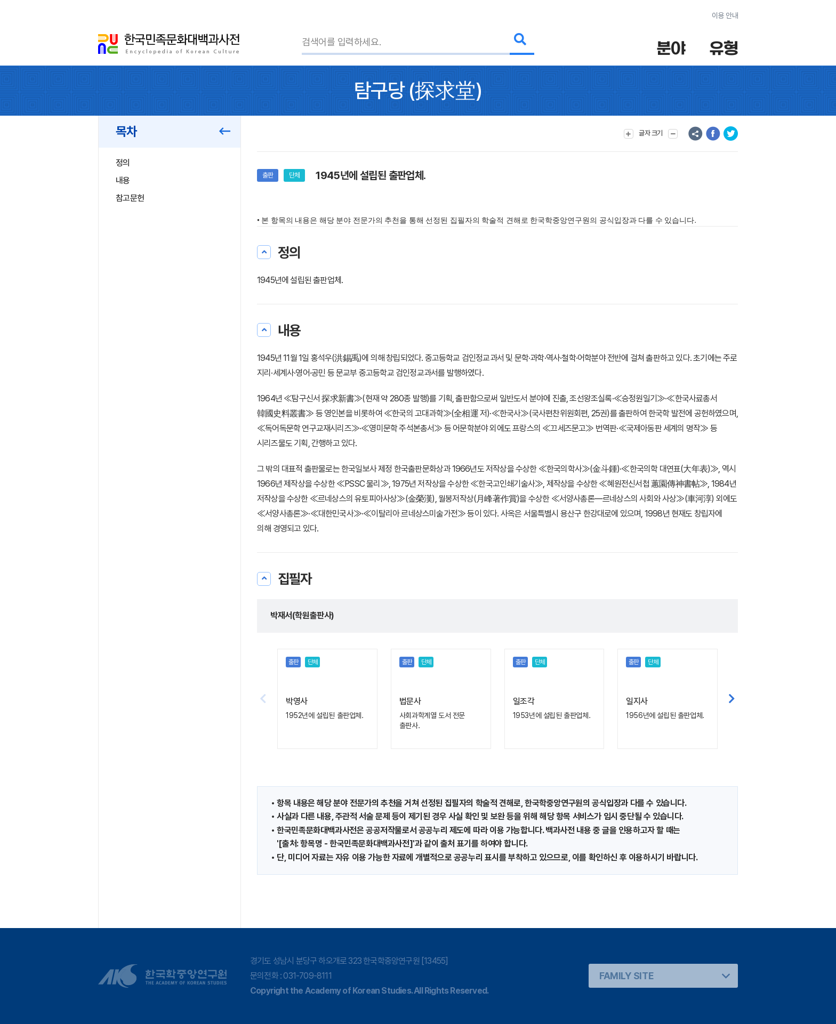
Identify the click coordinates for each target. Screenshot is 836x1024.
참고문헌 (130, 198)
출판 (267, 175)
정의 (123, 163)
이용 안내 (725, 15)
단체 (294, 175)
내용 (123, 180)
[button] (731, 698)
